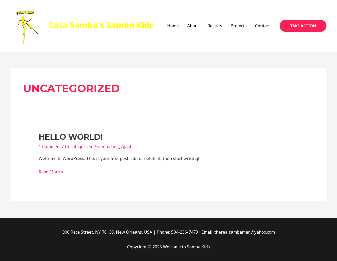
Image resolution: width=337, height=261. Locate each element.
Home (173, 26)
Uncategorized (79, 146)
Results (214, 26)
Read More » (51, 171)
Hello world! (70, 137)
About (193, 26)
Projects (239, 26)
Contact (262, 26)
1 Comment (50, 146)
